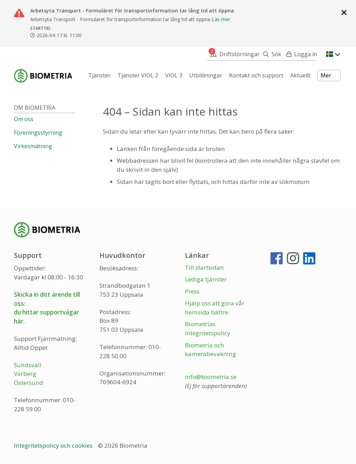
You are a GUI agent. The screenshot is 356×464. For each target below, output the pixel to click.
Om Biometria (34, 107)
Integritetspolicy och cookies (54, 445)
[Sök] (270, 54)
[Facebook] (276, 261)
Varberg (25, 374)
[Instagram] (293, 261)
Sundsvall (27, 365)
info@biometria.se (210, 377)
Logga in (305, 54)
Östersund (28, 383)
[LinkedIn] (309, 261)
